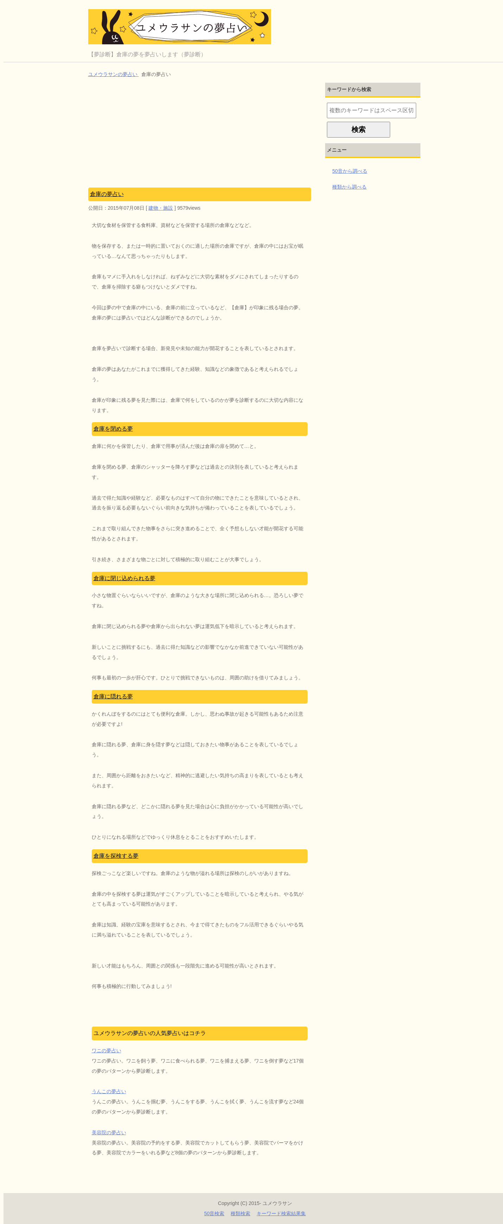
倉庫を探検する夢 (115, 856)
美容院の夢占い (109, 1132)
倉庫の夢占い (107, 194)
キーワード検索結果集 (281, 1213)
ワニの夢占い (106, 1050)
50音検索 (214, 1213)
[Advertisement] (199, 135)
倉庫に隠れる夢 (113, 696)
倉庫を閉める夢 (113, 429)
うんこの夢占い (109, 1091)
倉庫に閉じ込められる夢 (124, 578)
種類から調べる (349, 187)
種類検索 (240, 1213)
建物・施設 (160, 208)
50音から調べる (349, 171)
